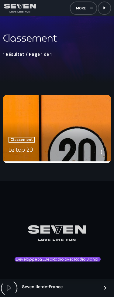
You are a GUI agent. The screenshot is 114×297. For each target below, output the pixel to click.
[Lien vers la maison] (19, 8)
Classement (22, 139)
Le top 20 (21, 149)
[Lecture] (104, 8)
